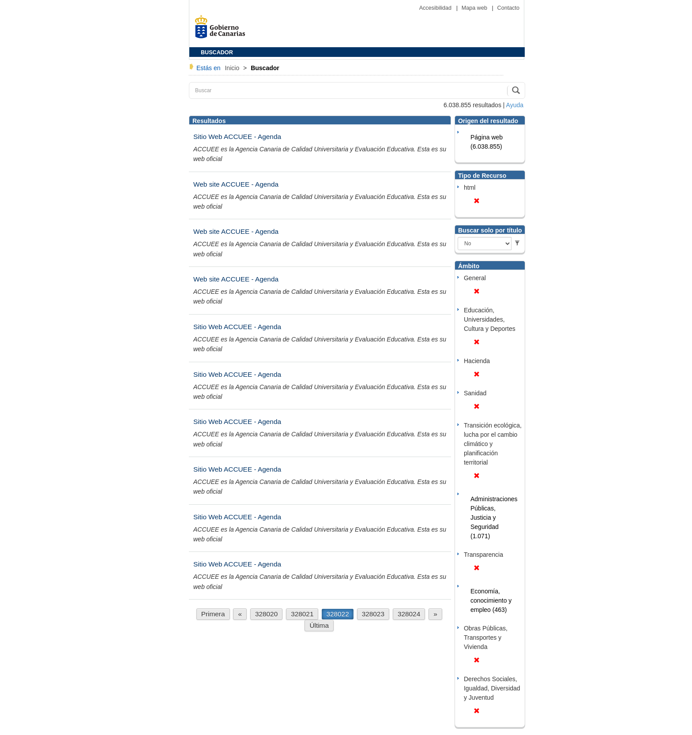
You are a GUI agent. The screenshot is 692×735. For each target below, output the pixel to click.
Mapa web (475, 8)
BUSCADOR (217, 52)
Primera (213, 614)
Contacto (508, 8)
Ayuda (514, 105)
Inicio (233, 67)
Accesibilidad (436, 8)
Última (319, 625)
